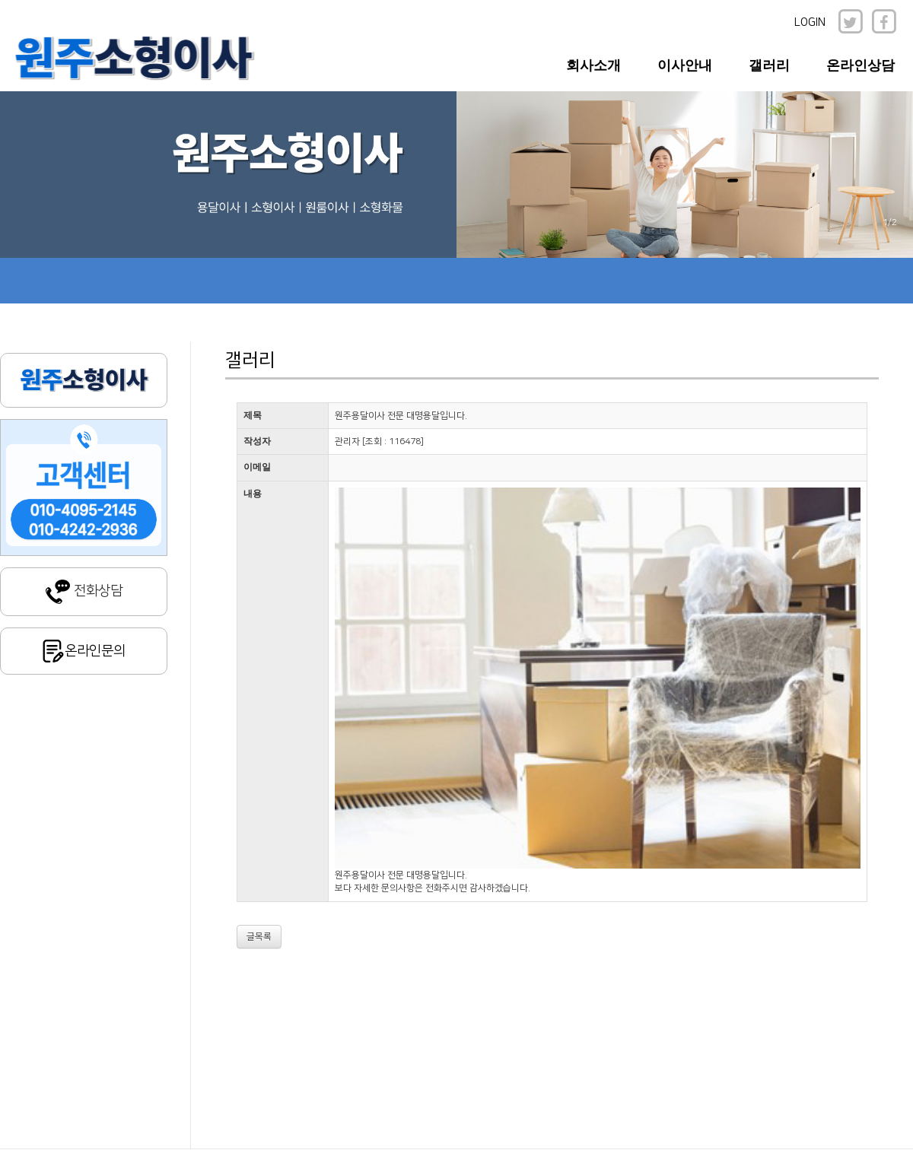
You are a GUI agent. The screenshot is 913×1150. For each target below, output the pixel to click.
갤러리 (769, 65)
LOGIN (810, 22)
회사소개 (593, 65)
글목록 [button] (259, 937)
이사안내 (684, 65)
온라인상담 (860, 65)
